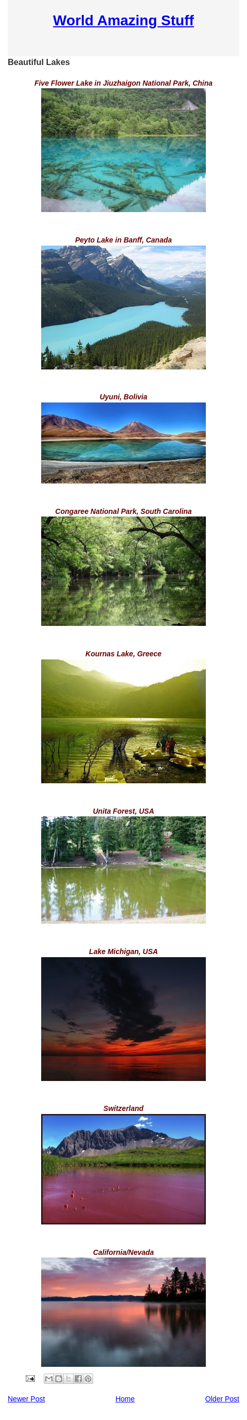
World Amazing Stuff (123, 20)
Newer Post (26, 1399)
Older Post (222, 1399)
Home (124, 1399)
